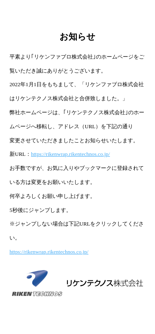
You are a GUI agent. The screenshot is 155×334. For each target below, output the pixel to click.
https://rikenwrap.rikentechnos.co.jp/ (70, 154)
